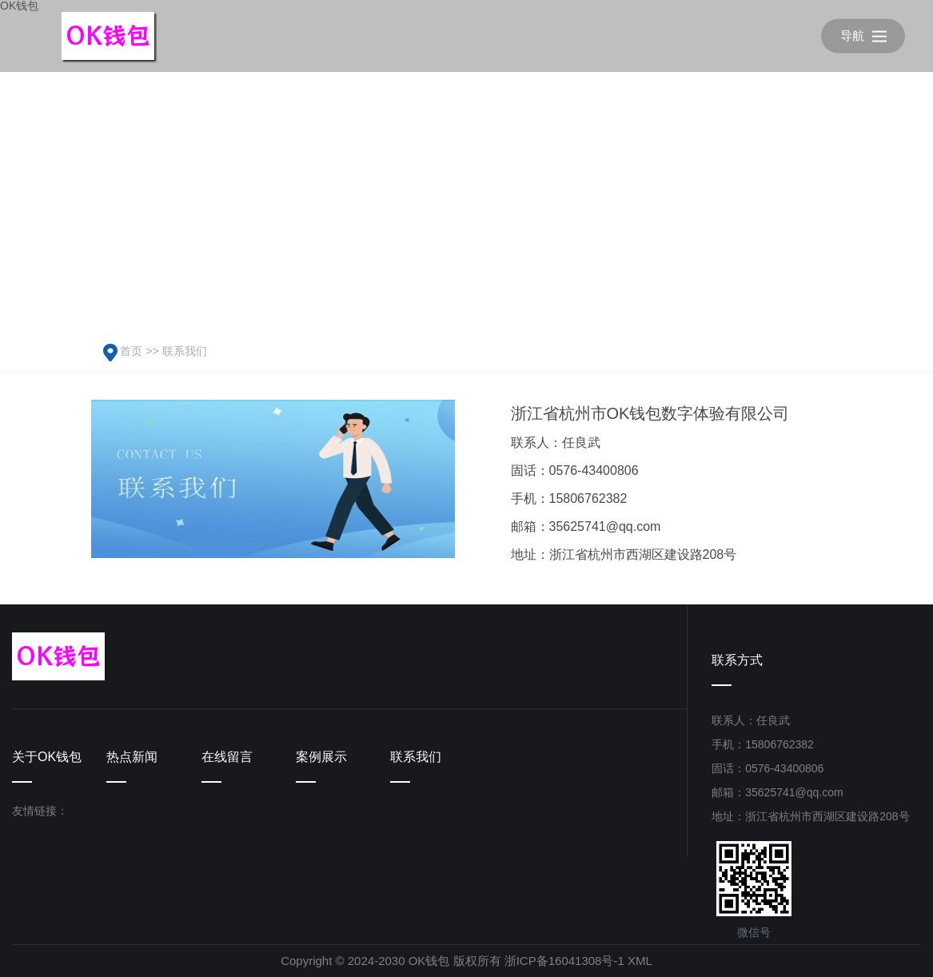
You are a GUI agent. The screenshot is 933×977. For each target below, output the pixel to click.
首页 (131, 351)
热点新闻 (131, 757)
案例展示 (321, 757)
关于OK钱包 (47, 757)
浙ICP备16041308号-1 (564, 960)
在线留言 (227, 757)
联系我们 (184, 351)
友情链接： (40, 810)
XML (640, 960)
